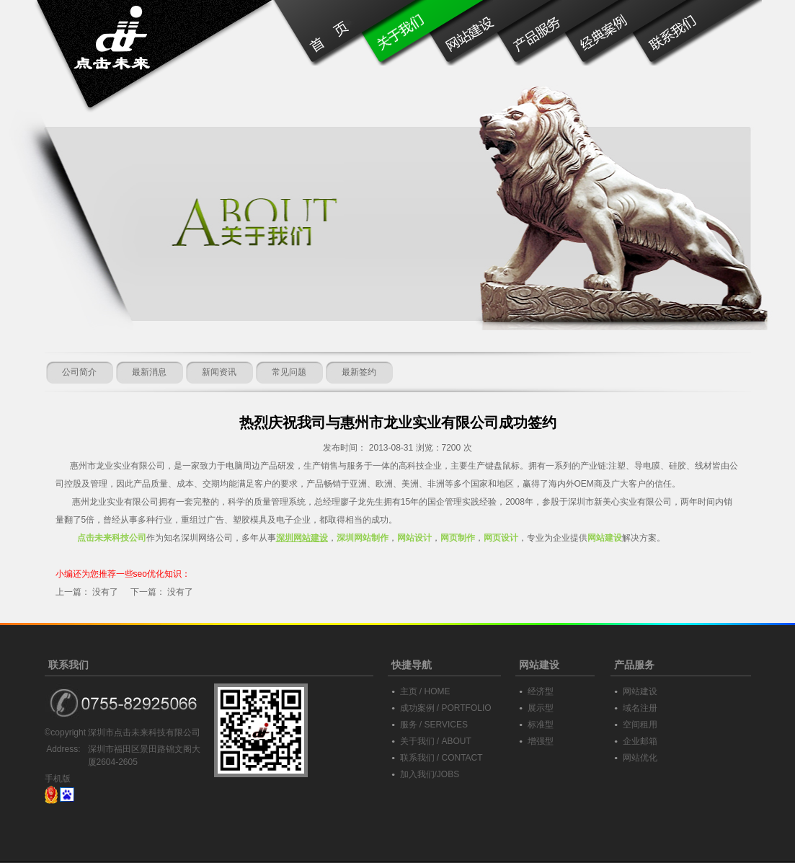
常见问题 (289, 372)
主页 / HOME (425, 691)
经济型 (541, 691)
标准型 (541, 725)
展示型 (541, 708)
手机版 (58, 779)
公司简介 (79, 372)
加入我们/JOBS (430, 774)
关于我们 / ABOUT (435, 741)
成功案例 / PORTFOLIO (446, 708)
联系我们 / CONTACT (441, 758)
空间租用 (640, 725)
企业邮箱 (640, 741)
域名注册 (640, 708)
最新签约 (359, 372)
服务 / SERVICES (434, 725)
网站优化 (640, 758)
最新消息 (149, 372)
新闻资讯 (219, 372)
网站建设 (640, 691)
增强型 (541, 741)
